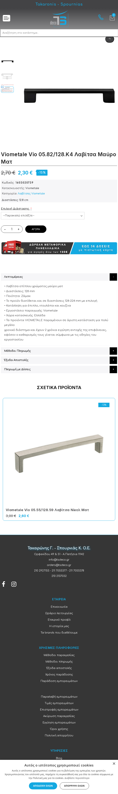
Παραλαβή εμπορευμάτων (59, 696)
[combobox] (59, 33)
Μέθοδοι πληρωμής (59, 661)
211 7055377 (59, 570)
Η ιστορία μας (59, 626)
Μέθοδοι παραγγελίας (59, 655)
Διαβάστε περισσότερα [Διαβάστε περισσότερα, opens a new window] (77, 778)
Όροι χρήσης (59, 729)
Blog (59, 758)
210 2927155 (41, 570)
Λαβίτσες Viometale (31, 193)
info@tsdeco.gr (59, 559)
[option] (7, 61)
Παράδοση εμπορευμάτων (59, 681)
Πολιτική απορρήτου (59, 735)
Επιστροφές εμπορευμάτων (59, 709)
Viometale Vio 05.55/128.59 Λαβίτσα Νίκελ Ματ (47, 510)
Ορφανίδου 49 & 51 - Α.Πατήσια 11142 (59, 554)
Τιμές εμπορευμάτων (59, 703)
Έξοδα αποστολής (59, 668)
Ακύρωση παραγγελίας (59, 716)
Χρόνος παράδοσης (59, 674)
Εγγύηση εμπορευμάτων (59, 722)
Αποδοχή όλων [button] (43, 785)
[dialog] (59, 777)
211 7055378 (76, 570)
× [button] (113, 763)
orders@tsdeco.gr (59, 565)
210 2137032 (59, 576)
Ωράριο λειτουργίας (59, 613)
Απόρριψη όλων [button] (74, 785)
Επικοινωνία (59, 606)
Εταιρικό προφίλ (59, 619)
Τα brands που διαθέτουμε (59, 632)
